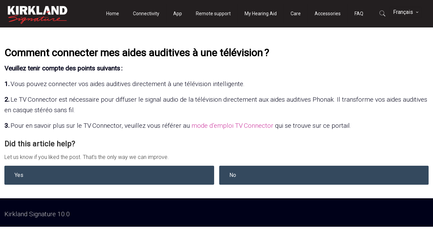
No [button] (232, 175)
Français (406, 12)
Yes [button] (19, 175)
